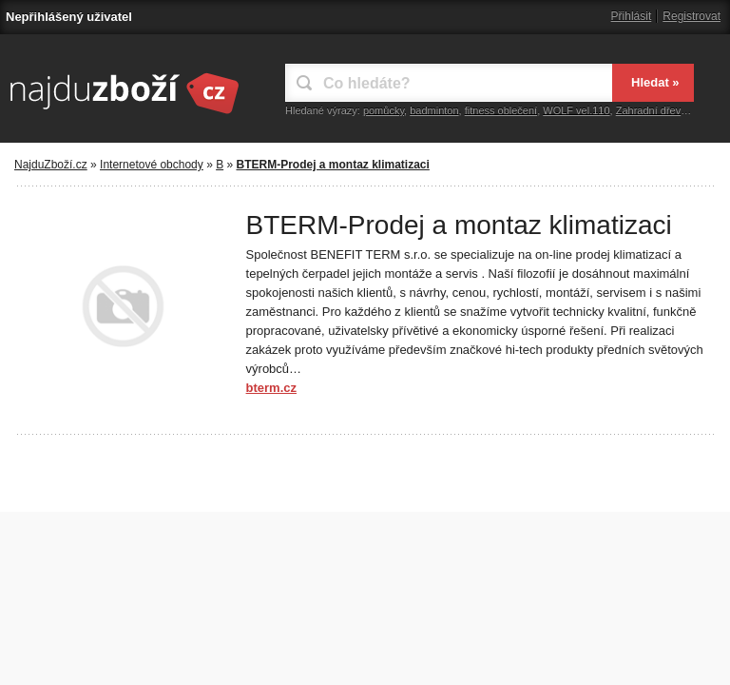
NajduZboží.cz (50, 164)
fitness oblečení (501, 110)
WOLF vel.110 (576, 110)
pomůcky (383, 110)
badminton (434, 110)
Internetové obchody (151, 164)
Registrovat (691, 16)
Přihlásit (631, 16)
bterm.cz (271, 388)
